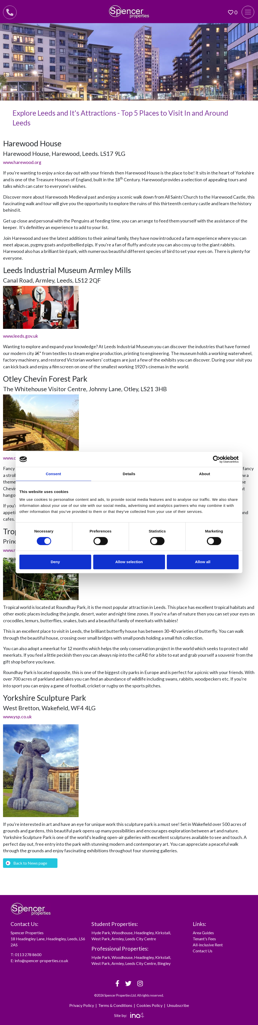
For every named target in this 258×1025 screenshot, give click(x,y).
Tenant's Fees (204, 938)
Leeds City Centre (140, 938)
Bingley (164, 963)
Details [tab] (129, 474)
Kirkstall (162, 932)
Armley (117, 938)
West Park (100, 938)
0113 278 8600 (28, 954)
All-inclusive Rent (208, 944)
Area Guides (203, 932)
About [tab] (204, 474)
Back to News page (26, 863)
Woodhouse (122, 932)
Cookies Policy (150, 1005)
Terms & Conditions (115, 1005)
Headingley (144, 932)
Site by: (129, 1015)
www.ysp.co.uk (17, 716)
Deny (55, 562)
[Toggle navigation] (248, 12)
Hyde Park (100, 932)
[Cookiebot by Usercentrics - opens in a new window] (217, 459)
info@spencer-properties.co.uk (41, 960)
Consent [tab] (53, 474)
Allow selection (129, 562)
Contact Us (202, 950)
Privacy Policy (81, 1005)
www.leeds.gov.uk (20, 336)
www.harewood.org (22, 162)
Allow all (202, 562)
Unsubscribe (178, 1005)
